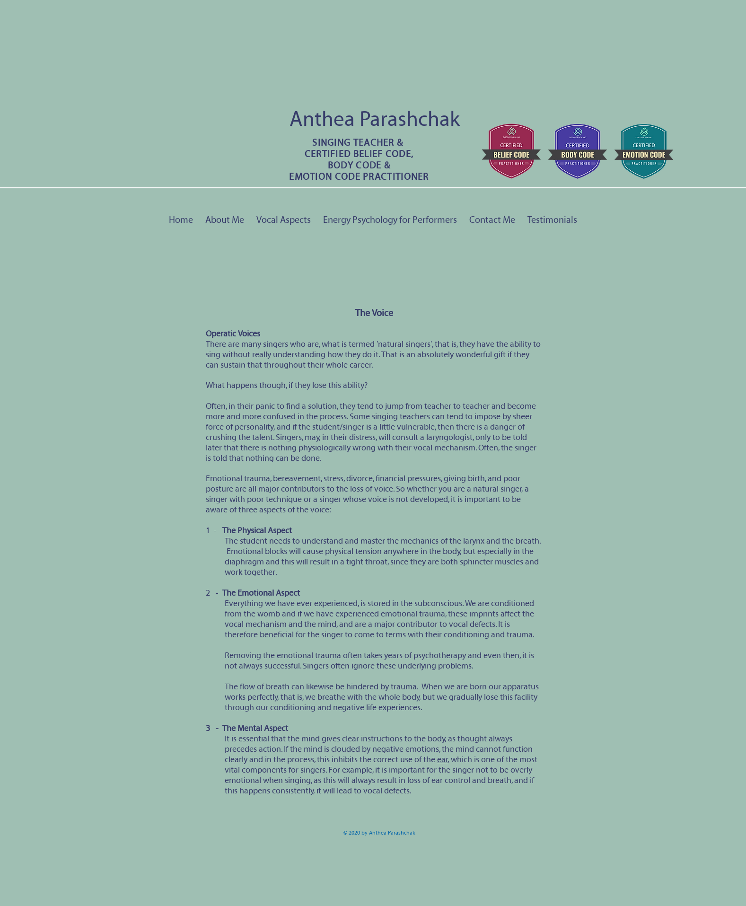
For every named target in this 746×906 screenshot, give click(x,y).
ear (442, 760)
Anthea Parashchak (375, 119)
